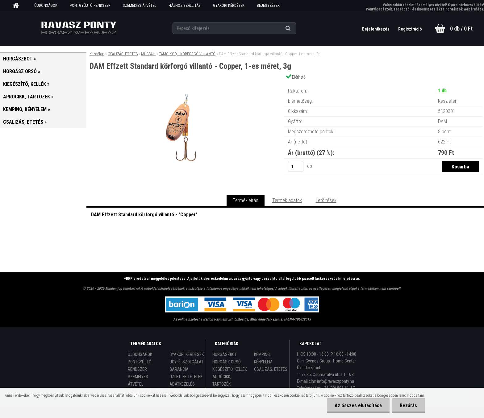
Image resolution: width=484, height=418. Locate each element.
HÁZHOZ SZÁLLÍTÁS (185, 5)
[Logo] (78, 28)
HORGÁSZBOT (224, 354)
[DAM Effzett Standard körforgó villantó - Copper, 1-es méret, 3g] (185, 85)
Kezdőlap (97, 54)
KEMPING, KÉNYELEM (263, 358)
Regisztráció (410, 29)
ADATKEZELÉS (182, 384)
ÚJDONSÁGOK (45, 5)
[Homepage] (18, 5)
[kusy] (295, 166)
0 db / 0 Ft (461, 28)
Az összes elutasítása (358, 405)
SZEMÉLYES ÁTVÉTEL (139, 5)
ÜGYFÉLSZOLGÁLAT (186, 361)
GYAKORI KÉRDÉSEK (228, 5)
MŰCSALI (148, 54)
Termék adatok (287, 200)
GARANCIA (179, 369)
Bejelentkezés (376, 29)
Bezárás (408, 405)
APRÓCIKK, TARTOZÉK (221, 380)
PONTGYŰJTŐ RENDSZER (90, 5)
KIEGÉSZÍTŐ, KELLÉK (229, 369)
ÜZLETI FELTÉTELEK (185, 376)
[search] (295, 28)
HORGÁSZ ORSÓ (226, 361)
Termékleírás (245, 200)
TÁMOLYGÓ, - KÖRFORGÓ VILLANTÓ (187, 54)
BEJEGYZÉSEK (268, 5)
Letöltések (326, 200)
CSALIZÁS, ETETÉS (123, 54)
